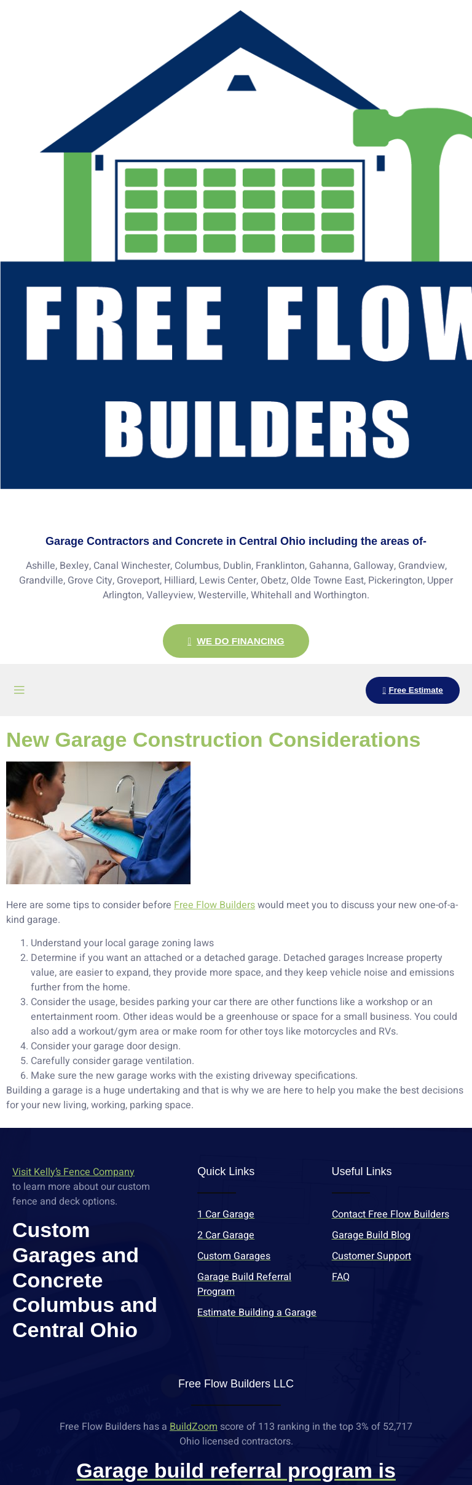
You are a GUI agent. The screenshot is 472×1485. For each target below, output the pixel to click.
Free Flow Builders (214, 905)
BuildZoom (194, 1427)
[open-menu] (19, 691)
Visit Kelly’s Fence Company (73, 1172)
